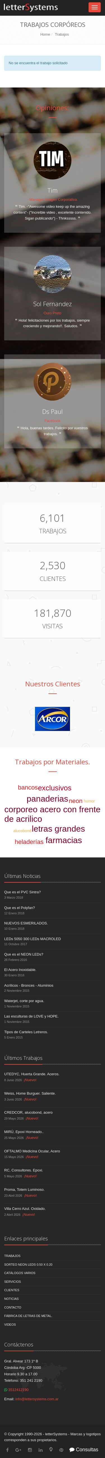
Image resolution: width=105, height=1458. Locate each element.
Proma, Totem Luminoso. (24, 1189)
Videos (10, 1324)
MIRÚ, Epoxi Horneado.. (24, 1132)
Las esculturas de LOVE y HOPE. (31, 1016)
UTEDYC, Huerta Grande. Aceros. (31, 1074)
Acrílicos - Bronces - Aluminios (28, 985)
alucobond (22, 831)
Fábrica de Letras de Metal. (28, 1316)
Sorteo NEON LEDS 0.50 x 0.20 (28, 1264)
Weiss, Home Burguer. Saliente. (30, 1093)
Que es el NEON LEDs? (23, 954)
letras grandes (58, 828)
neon (76, 800)
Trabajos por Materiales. (52, 761)
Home (45, 34)
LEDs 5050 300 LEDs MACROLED (32, 939)
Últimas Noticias (22, 876)
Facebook (52, 421)
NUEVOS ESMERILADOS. (26, 923)
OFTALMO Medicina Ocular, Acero (32, 1151)
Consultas (83, 1449)
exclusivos (54, 788)
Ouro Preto (53, 313)
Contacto (12, 1307)
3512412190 (16, 1390)
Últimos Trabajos (23, 1058)
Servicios (12, 1281)
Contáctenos (18, 1344)
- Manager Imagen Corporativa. (52, 199)
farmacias (64, 840)
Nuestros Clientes (52, 683)
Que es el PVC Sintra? (22, 892)
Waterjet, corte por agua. (24, 1001)
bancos (28, 787)
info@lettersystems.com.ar (37, 1399)
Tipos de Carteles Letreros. (26, 1032)
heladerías (29, 841)
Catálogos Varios (19, 1273)
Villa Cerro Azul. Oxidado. (25, 1208)
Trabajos (62, 34)
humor (89, 801)
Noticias (11, 1298)
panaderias (47, 798)
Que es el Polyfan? (19, 908)
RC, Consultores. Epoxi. (23, 1170)
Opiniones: (52, 107)
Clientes (52, 578)
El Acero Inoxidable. (20, 970)
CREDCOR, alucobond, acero (28, 1112)
